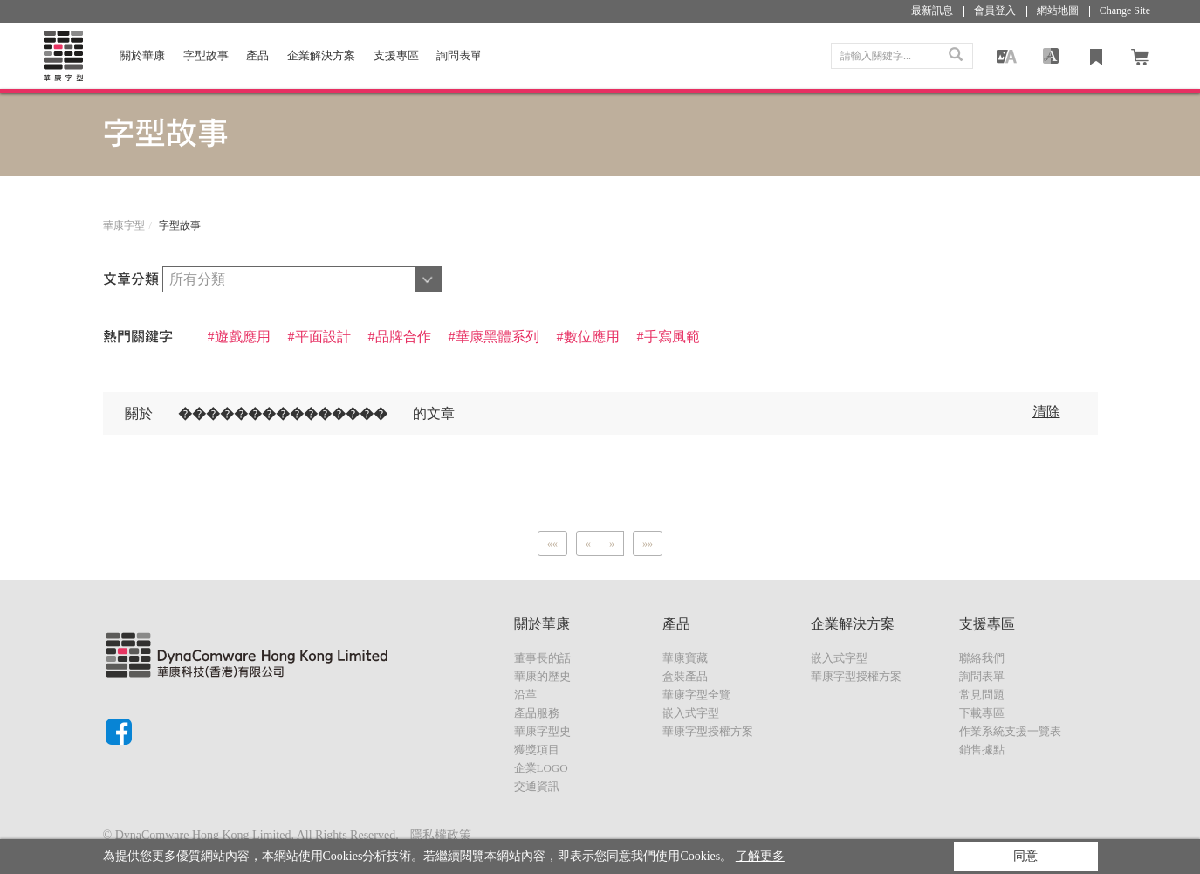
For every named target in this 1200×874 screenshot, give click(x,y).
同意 (1025, 856)
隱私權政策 (440, 835)
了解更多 (760, 856)
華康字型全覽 (696, 694)
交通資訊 (536, 786)
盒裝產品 (685, 676)
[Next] (612, 543)
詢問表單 (982, 676)
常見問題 (982, 694)
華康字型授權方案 (707, 731)
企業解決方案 (321, 55)
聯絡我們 (982, 657)
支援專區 (396, 55)
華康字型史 (542, 731)
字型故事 (206, 55)
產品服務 (536, 712)
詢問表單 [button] (459, 55)
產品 (257, 55)
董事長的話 (542, 657)
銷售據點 (982, 749)
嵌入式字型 (690, 712)
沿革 (525, 694)
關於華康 (142, 55)
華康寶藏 (685, 657)
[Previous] (552, 543)
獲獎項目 (536, 749)
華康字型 (124, 225)
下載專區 (982, 712)
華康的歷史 (542, 676)
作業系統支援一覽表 (1010, 731)
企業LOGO (541, 767)
